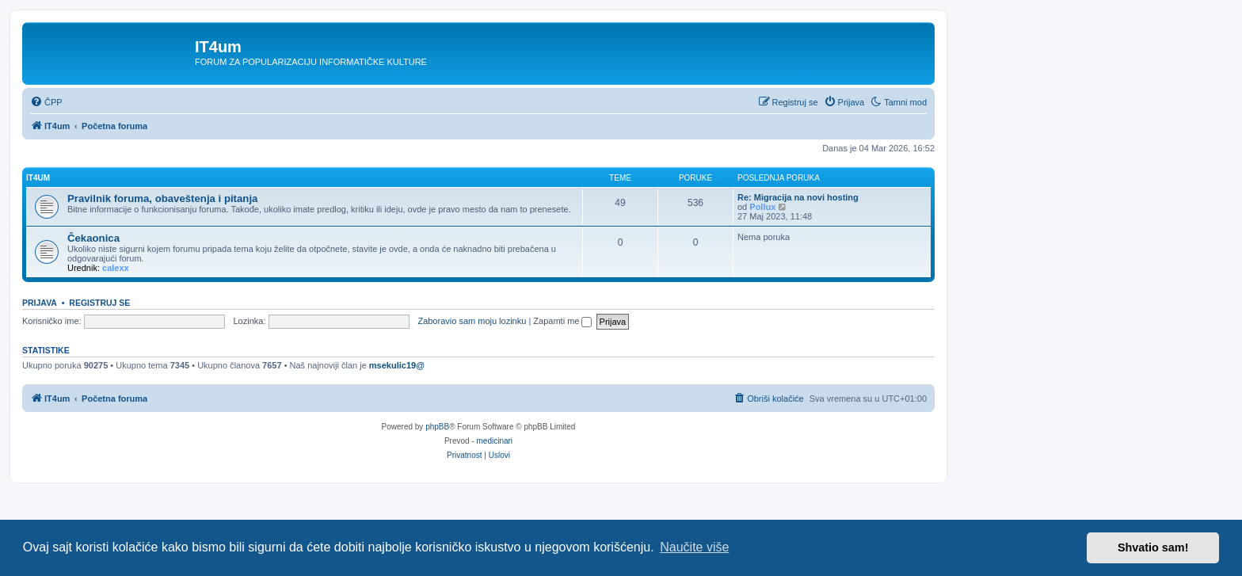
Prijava (39, 302)
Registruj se (99, 302)
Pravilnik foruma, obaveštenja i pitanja (162, 198)
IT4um (38, 178)
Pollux (762, 207)
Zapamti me (562, 321)
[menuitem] (46, 102)
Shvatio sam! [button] (1153, 547)
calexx (115, 268)
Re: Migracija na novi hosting (798, 197)
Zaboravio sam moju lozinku (471, 321)
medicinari (495, 441)
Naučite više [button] (694, 547)
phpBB (437, 426)
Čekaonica (93, 238)
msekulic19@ (397, 365)
